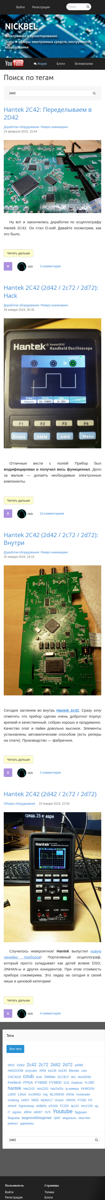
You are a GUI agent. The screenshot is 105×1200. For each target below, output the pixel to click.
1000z (20, 1065)
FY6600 (41, 1082)
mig (45, 1094)
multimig (13, 1100)
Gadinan (76, 1082)
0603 (11, 1065)
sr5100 (53, 1106)
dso (73, 1077)
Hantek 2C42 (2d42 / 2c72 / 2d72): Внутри (51, 539)
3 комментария (50, 266)
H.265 (89, 1082)
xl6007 (38, 1112)
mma (70, 1094)
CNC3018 (14, 1077)
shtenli (12, 1106)
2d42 (55, 1064)
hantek (14, 1088)
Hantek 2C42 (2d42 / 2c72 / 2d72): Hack (51, 291)
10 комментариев (52, 513)
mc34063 (34, 1094)
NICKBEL (21, 26)
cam (84, 1070)
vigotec (17, 1112)
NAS (35, 1100)
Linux (22, 1094)
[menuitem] (20, 7)
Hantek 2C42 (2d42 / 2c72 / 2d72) (50, 794)
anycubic (31, 1070)
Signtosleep (26, 1106)
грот (57, 1118)
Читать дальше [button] (18, 253)
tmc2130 (86, 1106)
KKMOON (87, 1088)
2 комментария (50, 772)
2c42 (31, 1064)
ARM (42, 1070)
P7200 (82, 1100)
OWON (71, 1100)
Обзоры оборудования (19, 803)
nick (30, 266)
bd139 (52, 1070)
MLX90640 (57, 1094)
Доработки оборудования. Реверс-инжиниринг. (36, 127)
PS (90, 1100)
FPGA (28, 1082)
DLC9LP (63, 1077)
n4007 (25, 1100)
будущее (81, 1112)
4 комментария (50, 1013)
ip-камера (72, 1088)
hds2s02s (56, 1088)
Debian (49, 1077)
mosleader (83, 1094)
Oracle (59, 1100)
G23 (66, 1082)
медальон (69, 1118)
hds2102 (29, 1088)
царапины (27, 1123)
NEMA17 (47, 1100)
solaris (41, 1106)
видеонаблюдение (37, 1118)
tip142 (75, 1106)
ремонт (13, 1123)
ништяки (84, 1118)
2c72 (43, 1064)
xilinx (28, 1112)
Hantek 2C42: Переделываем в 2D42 (48, 113)
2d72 (67, 1064)
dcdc (39, 1077)
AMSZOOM (15, 1070)
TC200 (64, 1106)
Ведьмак (14, 1118)
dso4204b (84, 1077)
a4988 (79, 1065)
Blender (74, 1070)
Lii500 (12, 1094)
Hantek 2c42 (67, 710)
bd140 (62, 1070)
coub (28, 1076)
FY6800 (55, 1082)
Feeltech (14, 1082)
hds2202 (42, 1088)
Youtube (63, 1111)
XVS (47, 1112)
